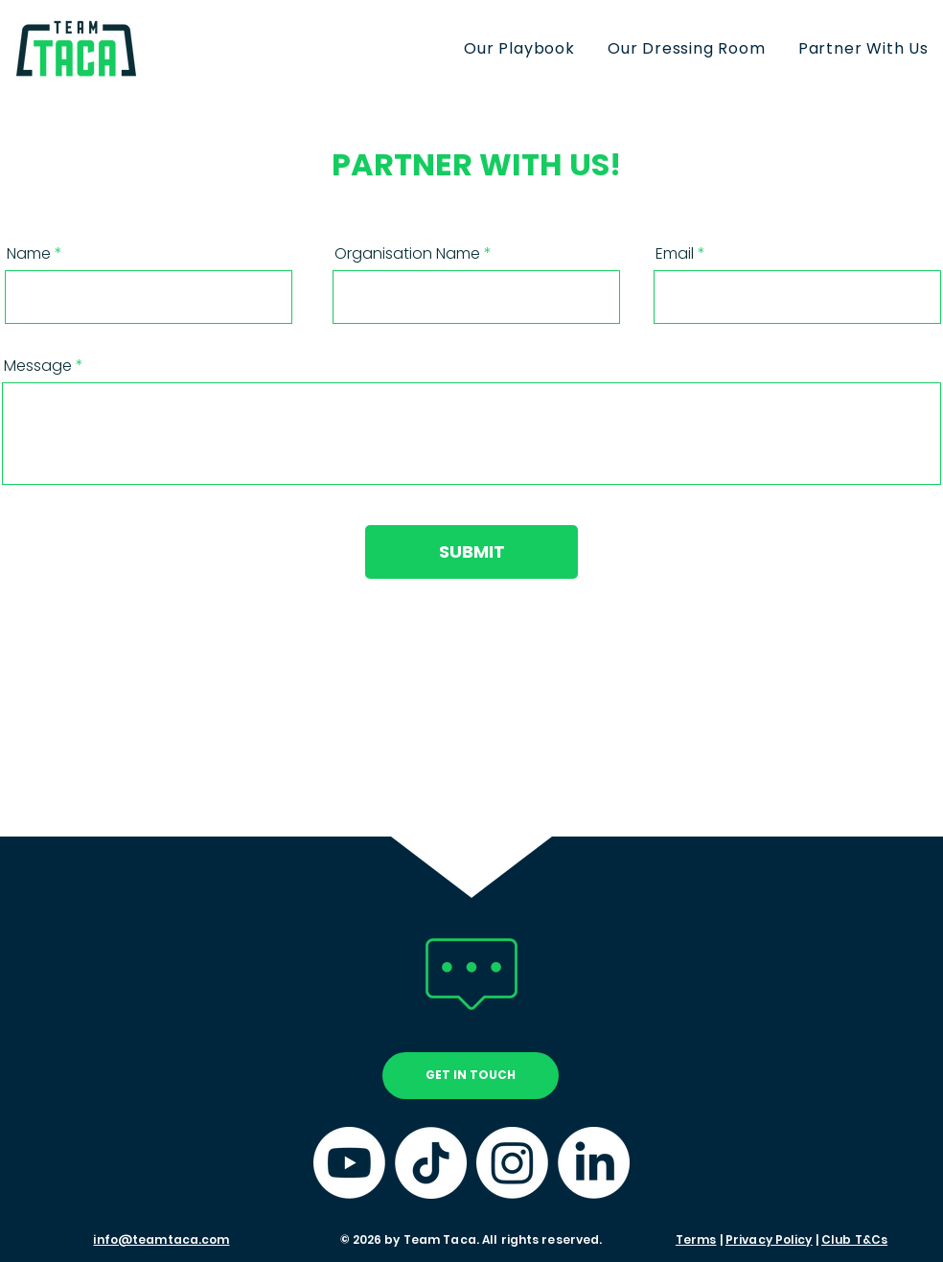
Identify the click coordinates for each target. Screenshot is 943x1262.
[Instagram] (512, 1163)
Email (675, 254)
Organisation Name (407, 254)
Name (29, 254)
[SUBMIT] (471, 552)
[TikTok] (431, 1163)
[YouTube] (349, 1163)
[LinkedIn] (594, 1163)
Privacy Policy (769, 1239)
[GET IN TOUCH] (470, 1075)
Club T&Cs (854, 1239)
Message (38, 366)
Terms (696, 1239)
